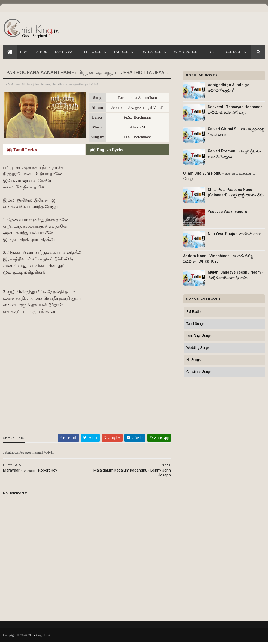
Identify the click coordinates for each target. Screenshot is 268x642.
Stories (212, 52)
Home (24, 52)
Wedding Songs (198, 348)
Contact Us (236, 52)
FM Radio (193, 312)
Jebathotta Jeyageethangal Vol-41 (76, 84)
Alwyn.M (18, 84)
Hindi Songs (122, 52)
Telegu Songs (94, 52)
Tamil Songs (65, 52)
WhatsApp (159, 438)
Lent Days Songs (198, 336)
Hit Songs (193, 360)
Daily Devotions (185, 52)
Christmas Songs (198, 372)
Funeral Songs (152, 52)
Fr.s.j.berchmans (38, 84)
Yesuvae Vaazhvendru (227, 211)
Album (42, 52)
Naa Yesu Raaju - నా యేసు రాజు (234, 234)
